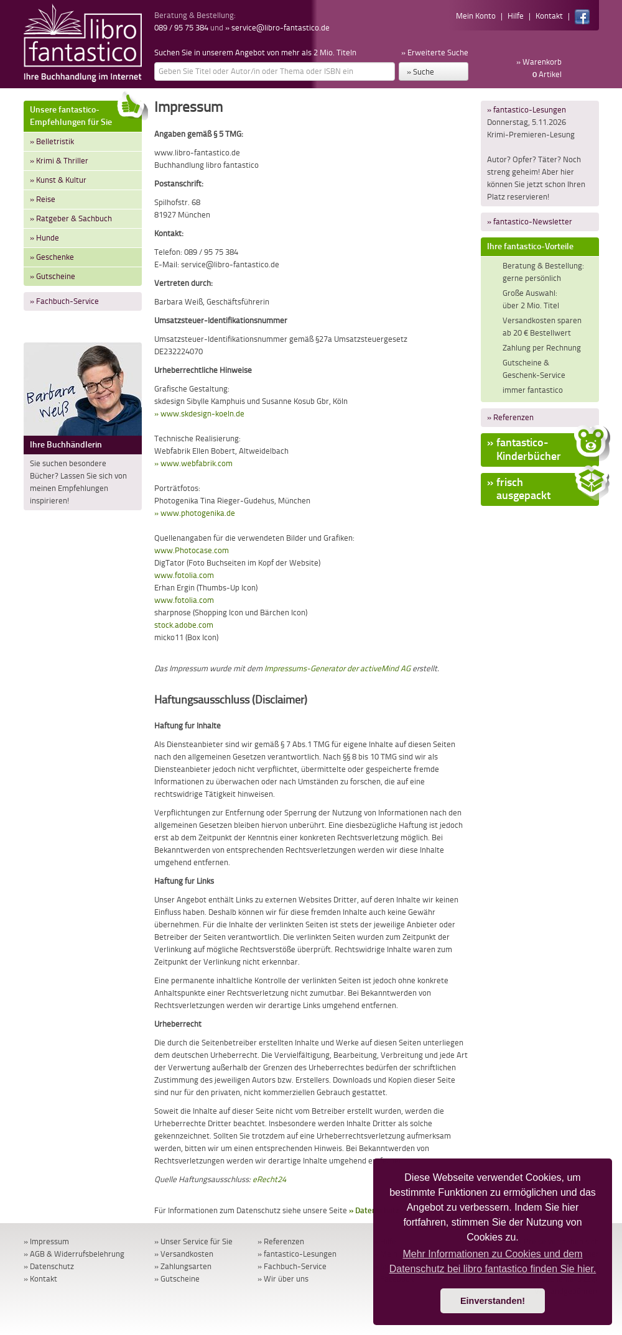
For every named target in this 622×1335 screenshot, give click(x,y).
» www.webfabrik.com (193, 463)
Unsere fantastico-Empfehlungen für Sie (86, 114)
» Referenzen (510, 417)
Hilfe (516, 16)
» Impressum (46, 1241)
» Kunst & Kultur (58, 180)
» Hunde (44, 237)
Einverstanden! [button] (492, 1301)
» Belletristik (52, 141)
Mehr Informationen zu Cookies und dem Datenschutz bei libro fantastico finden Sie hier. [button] (492, 1261)
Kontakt (549, 16)
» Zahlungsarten (182, 1266)
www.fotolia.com (184, 575)
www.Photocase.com (191, 550)
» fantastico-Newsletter (529, 221)
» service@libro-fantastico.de (277, 27)
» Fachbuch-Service (64, 301)
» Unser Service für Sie (193, 1241)
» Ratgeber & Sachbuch (71, 218)
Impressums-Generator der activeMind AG (337, 668)
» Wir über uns (283, 1278)
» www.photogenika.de (194, 513)
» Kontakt (40, 1278)
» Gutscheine (52, 276)
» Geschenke (52, 257)
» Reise (42, 199)
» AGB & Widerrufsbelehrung (74, 1254)
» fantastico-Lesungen (526, 109)
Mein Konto (476, 16)
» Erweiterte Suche (434, 52)
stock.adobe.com (183, 625)
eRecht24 (269, 1179)
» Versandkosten (183, 1254)
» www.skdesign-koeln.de (199, 413)
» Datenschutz (49, 1266)
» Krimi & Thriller (59, 160)
